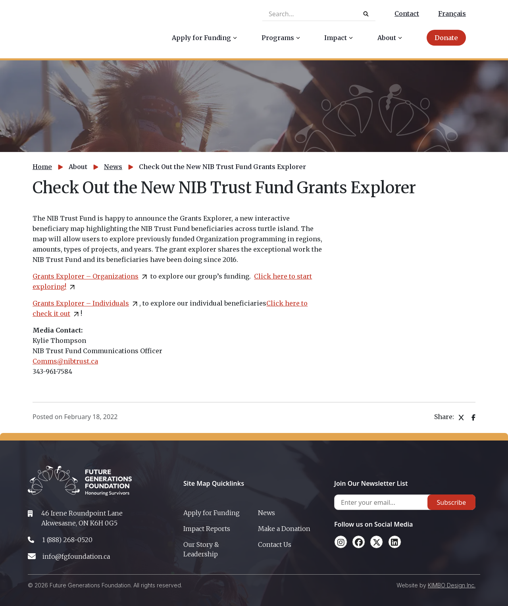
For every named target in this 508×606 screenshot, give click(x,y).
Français (452, 13)
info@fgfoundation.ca (76, 556)
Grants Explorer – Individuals (81, 303)
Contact (406, 13)
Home (42, 167)
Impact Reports (206, 529)
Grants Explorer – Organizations (86, 276)
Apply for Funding (211, 513)
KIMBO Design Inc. (451, 585)
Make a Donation (284, 529)
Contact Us (274, 544)
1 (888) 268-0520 (67, 540)
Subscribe (451, 502)
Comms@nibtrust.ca (65, 361)
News (113, 167)
